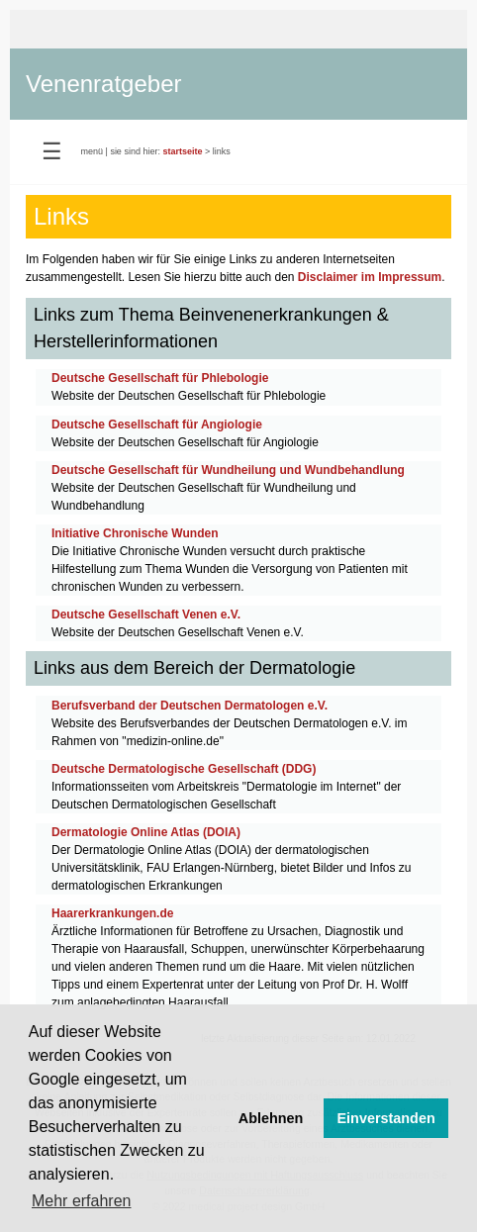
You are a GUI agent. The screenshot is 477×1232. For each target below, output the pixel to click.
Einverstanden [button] (386, 1118)
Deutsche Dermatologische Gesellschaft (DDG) (183, 769)
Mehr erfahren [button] (82, 1200)
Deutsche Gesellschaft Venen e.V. (145, 614)
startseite (182, 151)
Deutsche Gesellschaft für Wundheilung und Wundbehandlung (228, 470)
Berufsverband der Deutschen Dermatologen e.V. (189, 705)
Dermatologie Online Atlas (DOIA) (145, 832)
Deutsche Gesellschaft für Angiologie (156, 424)
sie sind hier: (135, 151)
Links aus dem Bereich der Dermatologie (194, 668)
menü (92, 151)
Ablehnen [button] (271, 1118)
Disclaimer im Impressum (369, 277)
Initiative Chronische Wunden (134, 533)
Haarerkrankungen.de (112, 913)
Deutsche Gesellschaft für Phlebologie (159, 378)
